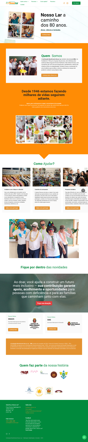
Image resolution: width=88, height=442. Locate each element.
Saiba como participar (12, 208)
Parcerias (33, 1)
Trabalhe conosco (30, 413)
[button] (20, 130)
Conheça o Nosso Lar (31, 407)
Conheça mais (46, 34)
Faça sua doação (44, 303)
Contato (22, 4)
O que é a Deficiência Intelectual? (34, 411)
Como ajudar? (43, 1)
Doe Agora (76, 3)
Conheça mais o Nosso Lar (50, 75)
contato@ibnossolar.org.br (12, 422)
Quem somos (23, 1)
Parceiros (52, 1)
